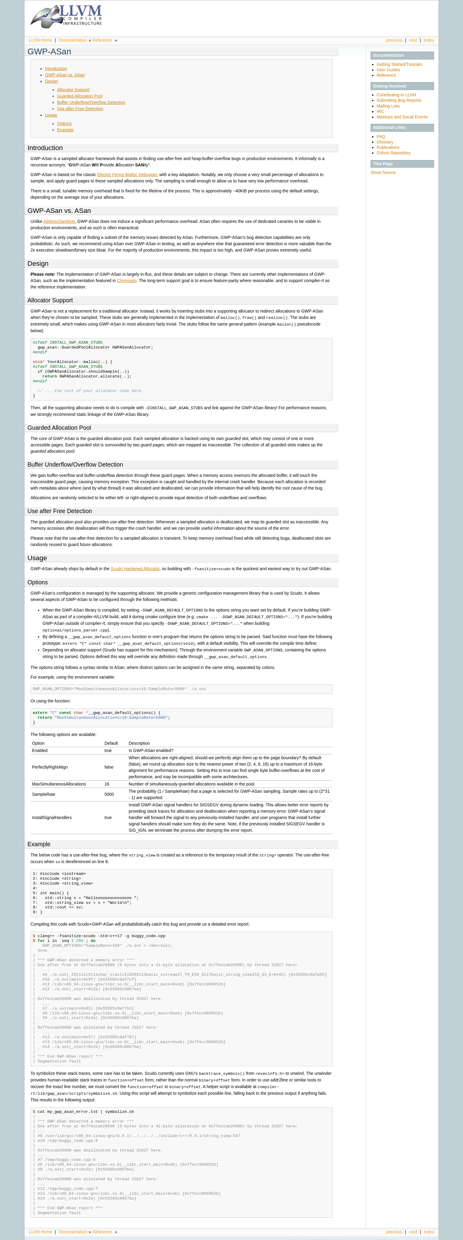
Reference (102, 40)
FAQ (381, 136)
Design (51, 81)
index (429, 40)
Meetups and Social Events (402, 116)
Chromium (127, 280)
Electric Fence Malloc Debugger (127, 174)
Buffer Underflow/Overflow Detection (91, 102)
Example (65, 129)
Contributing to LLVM (396, 94)
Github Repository (393, 152)
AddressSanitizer (59, 221)
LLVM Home (40, 40)
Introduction (56, 68)
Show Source (383, 172)
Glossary (385, 142)
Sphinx (421, 1235)
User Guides (388, 69)
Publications (388, 147)
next (413, 40)
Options (64, 123)
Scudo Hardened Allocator (135, 567)
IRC (380, 111)
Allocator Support (73, 89)
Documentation (73, 40)
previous (394, 40)
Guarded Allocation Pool (79, 96)
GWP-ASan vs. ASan (65, 74)
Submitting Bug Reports (399, 100)
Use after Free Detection (80, 108)
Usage (51, 115)
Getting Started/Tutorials (399, 64)
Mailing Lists (388, 106)
